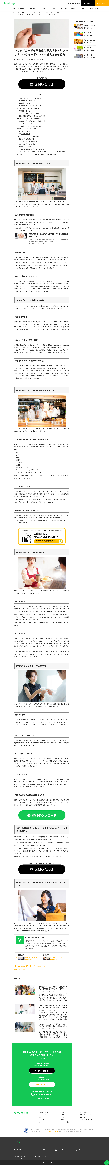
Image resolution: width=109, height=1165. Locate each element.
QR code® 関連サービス (24, 1157)
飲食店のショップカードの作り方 (29, 129)
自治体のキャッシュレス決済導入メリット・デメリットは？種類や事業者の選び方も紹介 (52, 1025)
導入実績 (52, 8)
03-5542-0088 (75, 3)
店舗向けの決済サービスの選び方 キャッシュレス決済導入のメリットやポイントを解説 (52, 1006)
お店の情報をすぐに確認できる (31, 106)
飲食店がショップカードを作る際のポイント (32, 118)
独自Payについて (43, 1112)
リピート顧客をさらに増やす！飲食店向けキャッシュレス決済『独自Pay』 (42, 152)
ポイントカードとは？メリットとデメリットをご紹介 (89, 34)
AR (85, 1150)
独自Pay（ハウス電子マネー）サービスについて (30, 966)
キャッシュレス (24, 1150)
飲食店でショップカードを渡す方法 (29, 136)
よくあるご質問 (94, 8)
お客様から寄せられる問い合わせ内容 (33, 116)
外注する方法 (25, 134)
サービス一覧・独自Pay (18, 8)
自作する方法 (25, 131)
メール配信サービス (44, 1150)
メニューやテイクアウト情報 (30, 113)
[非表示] (43, 95)
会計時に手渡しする (27, 139)
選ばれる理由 (33, 8)
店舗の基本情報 (26, 111)
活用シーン (73, 8)
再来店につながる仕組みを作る (31, 126)
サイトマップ (83, 1122)
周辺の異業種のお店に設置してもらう (33, 149)
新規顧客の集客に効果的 (29, 101)
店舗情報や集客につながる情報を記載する (34, 121)
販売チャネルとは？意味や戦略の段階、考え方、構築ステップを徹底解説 (89, 49)
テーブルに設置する (27, 147)
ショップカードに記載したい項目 (29, 108)
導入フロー (64, 8)
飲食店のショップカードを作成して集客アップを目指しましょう (38, 154)
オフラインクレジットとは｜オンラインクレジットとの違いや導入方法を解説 (89, 56)
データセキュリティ (65, 1150)
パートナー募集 (65, 1117)
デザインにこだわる (27, 124)
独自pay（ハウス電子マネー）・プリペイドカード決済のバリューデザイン (31, 13)
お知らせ (63, 1119)
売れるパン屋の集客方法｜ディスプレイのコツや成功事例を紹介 (89, 41)
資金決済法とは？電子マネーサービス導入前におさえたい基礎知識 (89, 26)
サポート (43, 8)
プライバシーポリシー (86, 1119)
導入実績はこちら (20, 969)
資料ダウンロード (103, 3)
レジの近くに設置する (28, 144)
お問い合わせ (89, 3)
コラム (83, 8)
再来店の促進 (25, 103)
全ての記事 (56, 13)
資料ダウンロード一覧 (86, 1114)
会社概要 (82, 1117)
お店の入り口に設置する (29, 141)
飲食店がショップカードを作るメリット (31, 98)
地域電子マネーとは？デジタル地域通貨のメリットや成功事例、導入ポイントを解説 (52, 988)
